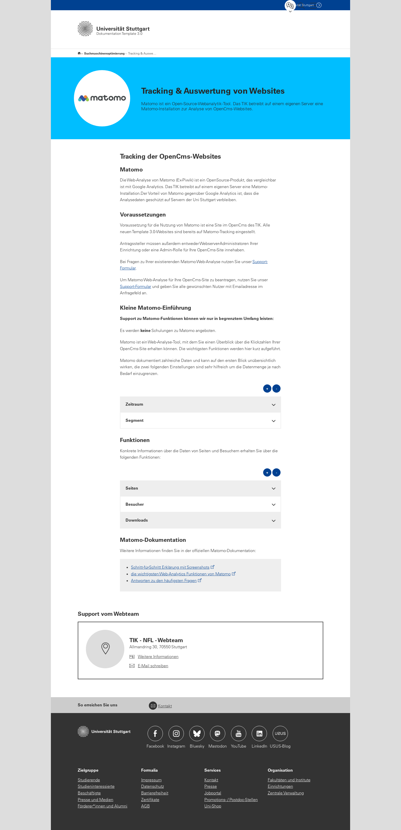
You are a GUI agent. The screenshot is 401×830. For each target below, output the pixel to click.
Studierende (89, 779)
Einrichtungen (280, 786)
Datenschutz (152, 786)
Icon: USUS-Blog (280, 733)
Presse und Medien (95, 799)
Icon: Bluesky (197, 733)
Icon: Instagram (176, 733)
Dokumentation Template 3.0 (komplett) (79, 53)
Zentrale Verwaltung (286, 792)
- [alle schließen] (276, 388)
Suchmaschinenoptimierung (104, 53)
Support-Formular (135, 286)
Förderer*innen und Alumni (102, 806)
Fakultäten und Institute (289, 779)
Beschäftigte (89, 792)
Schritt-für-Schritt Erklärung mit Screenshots (170, 567)
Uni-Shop (212, 806)
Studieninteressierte (96, 786)
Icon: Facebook (155, 733)
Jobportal (212, 792)
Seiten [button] (132, 488)
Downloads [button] (137, 520)
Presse (210, 786)
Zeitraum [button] (134, 404)
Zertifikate (150, 799)
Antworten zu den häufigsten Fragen (164, 580)
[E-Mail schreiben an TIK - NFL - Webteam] (148, 666)
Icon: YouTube (238, 733)
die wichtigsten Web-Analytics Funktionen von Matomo (181, 573)
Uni (300, 5)
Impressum (151, 779)
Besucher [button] (135, 504)
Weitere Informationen (158, 656)
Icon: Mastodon (217, 733)
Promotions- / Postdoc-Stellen (231, 799)
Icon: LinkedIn (259, 733)
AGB (145, 806)
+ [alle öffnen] (267, 388)
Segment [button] (134, 420)
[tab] (200, 404)
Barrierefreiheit (154, 792)
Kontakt (160, 705)
